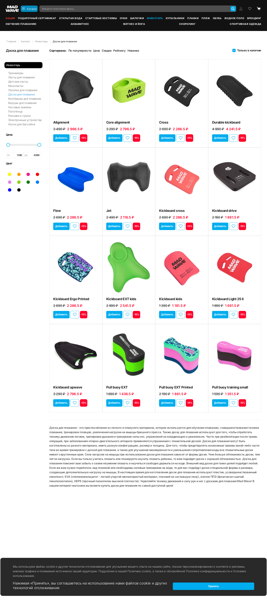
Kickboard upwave (67, 387)
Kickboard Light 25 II (228, 299)
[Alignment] (75, 90)
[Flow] (75, 178)
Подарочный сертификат (37, 18)
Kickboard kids (170, 299)
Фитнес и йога (134, 23)
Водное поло (234, 18)
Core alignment (118, 122)
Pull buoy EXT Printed (176, 387)
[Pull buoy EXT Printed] (181, 355)
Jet (108, 211)
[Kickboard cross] (181, 178)
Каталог (25, 41)
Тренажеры (15, 70)
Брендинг (254, 18)
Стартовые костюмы (101, 18)
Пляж (206, 18)
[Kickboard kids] (181, 266)
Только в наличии (249, 50)
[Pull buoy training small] (234, 355)
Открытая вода (70, 18)
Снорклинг (187, 23)
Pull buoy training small (230, 387)
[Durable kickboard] (234, 90)
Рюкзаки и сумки (19, 112)
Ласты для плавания (21, 74)
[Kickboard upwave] (75, 355)
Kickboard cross (171, 211)
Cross (163, 122)
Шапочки (137, 18)
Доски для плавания (21, 91)
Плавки (193, 18)
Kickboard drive (224, 211)
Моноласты (15, 83)
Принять (213, 585)
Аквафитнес (80, 23)
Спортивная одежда (245, 23)
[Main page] (12, 9)
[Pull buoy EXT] (128, 355)
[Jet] (128, 178)
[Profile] (241, 9)
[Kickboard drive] (234, 178)
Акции (10, 18)
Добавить (61, 137)
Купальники (175, 18)
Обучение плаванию (21, 23)
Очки (123, 18)
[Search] (233, 8)
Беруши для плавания (22, 100)
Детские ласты (18, 78)
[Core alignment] (128, 90)
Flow (57, 211)
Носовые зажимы (19, 104)
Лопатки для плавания (22, 87)
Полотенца (15, 108)
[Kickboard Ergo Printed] (75, 266)
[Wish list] (250, 9)
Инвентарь (155, 18)
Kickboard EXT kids (121, 299)
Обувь (217, 18)
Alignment (61, 122)
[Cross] (181, 90)
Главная (11, 41)
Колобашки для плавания (24, 95)
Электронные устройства (24, 117)
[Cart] (258, 9)
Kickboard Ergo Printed (71, 299)
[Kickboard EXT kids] (128, 266)
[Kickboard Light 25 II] (234, 266)
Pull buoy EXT (117, 387)
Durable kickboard (226, 122)
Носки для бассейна (21, 121)
